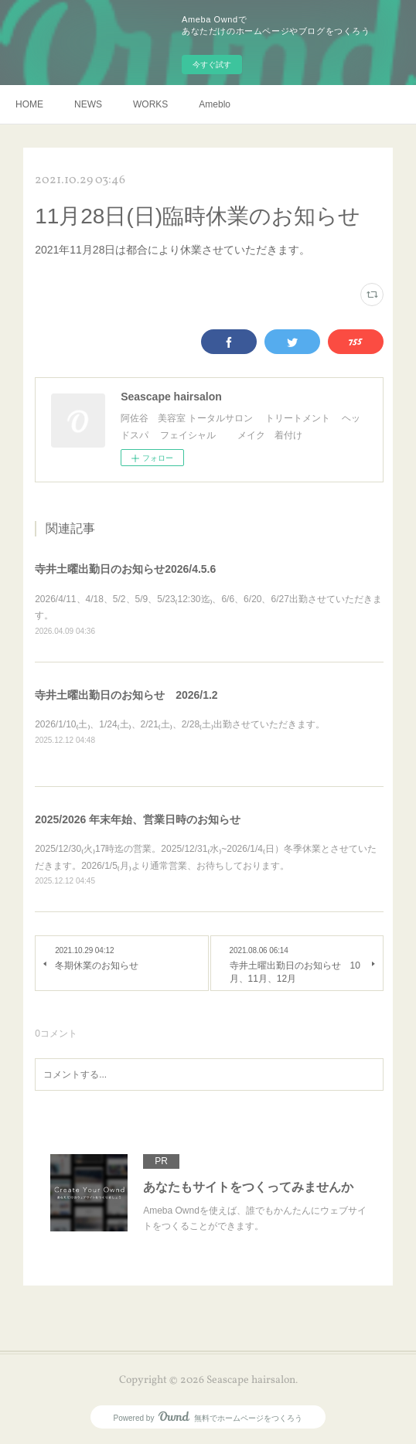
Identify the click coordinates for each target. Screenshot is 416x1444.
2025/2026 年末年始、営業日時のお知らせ (137, 819)
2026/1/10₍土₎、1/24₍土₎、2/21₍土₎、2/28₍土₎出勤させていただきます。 (180, 724)
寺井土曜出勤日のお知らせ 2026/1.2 (126, 695)
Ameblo (214, 104)
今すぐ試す (212, 64)
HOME (29, 104)
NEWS (88, 104)
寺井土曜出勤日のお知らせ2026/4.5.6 (125, 569)
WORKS (150, 104)
